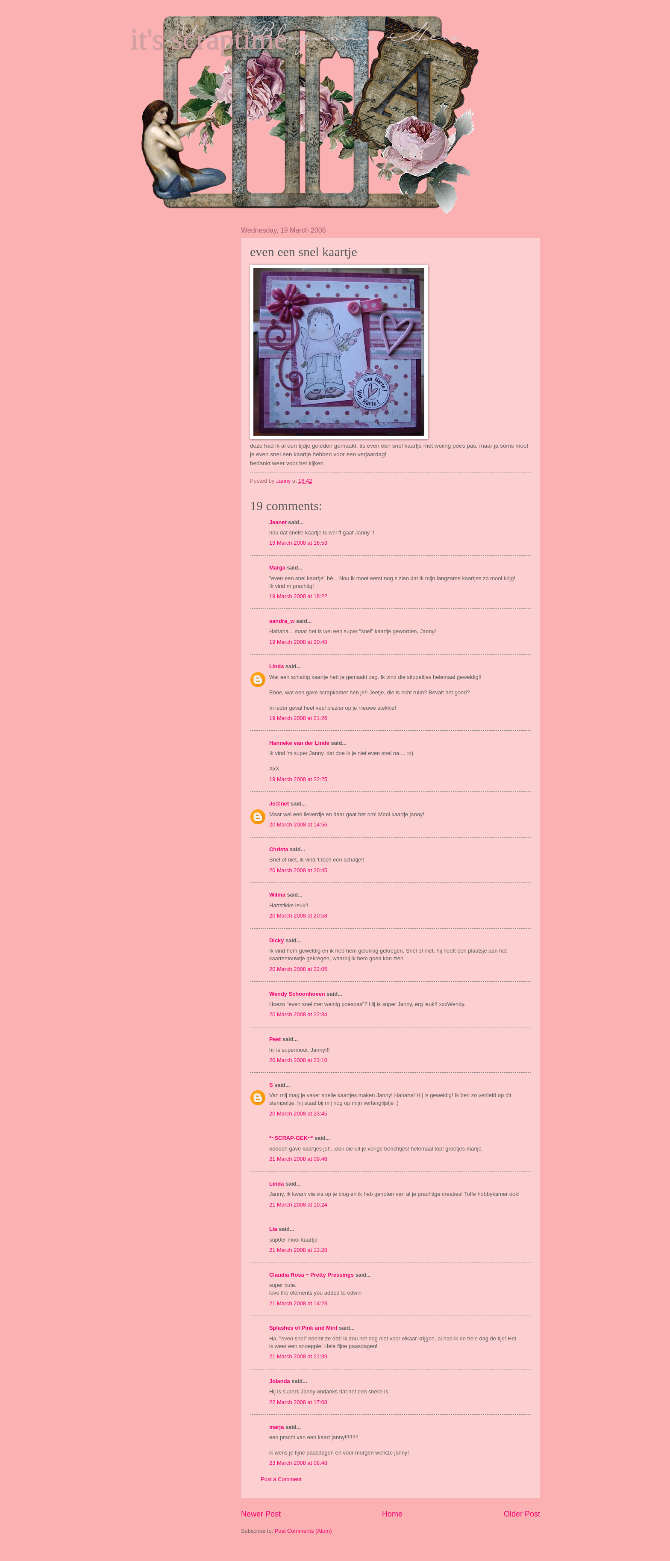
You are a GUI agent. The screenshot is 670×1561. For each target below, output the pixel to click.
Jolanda (279, 1381)
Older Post (522, 1514)
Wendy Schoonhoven (297, 994)
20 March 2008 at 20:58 (298, 915)
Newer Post (261, 1514)
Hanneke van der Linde (299, 743)
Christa (278, 849)
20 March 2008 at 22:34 (298, 1014)
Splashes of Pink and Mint (303, 1328)
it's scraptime (208, 39)
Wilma (277, 894)
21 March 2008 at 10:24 (298, 1204)
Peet (275, 1039)
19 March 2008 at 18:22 (298, 596)
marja (276, 1427)
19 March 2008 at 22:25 (298, 779)
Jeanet (278, 522)
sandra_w (281, 621)
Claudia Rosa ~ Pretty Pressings (311, 1275)
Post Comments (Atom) (303, 1531)
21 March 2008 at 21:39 (298, 1356)
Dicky (276, 940)
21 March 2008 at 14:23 (298, 1303)
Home (392, 1514)
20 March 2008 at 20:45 (298, 870)
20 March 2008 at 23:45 (298, 1113)
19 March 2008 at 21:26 (298, 718)
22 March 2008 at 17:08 (298, 1402)
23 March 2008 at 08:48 (298, 1463)
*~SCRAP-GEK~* (291, 1138)
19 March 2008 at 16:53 (298, 543)
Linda (276, 666)
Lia (273, 1229)
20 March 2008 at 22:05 (298, 969)
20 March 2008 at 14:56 (298, 824)
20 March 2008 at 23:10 (298, 1060)
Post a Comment (281, 1479)
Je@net (279, 803)
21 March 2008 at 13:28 (298, 1250)
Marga (277, 567)
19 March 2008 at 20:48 (298, 642)
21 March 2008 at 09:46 (298, 1159)
